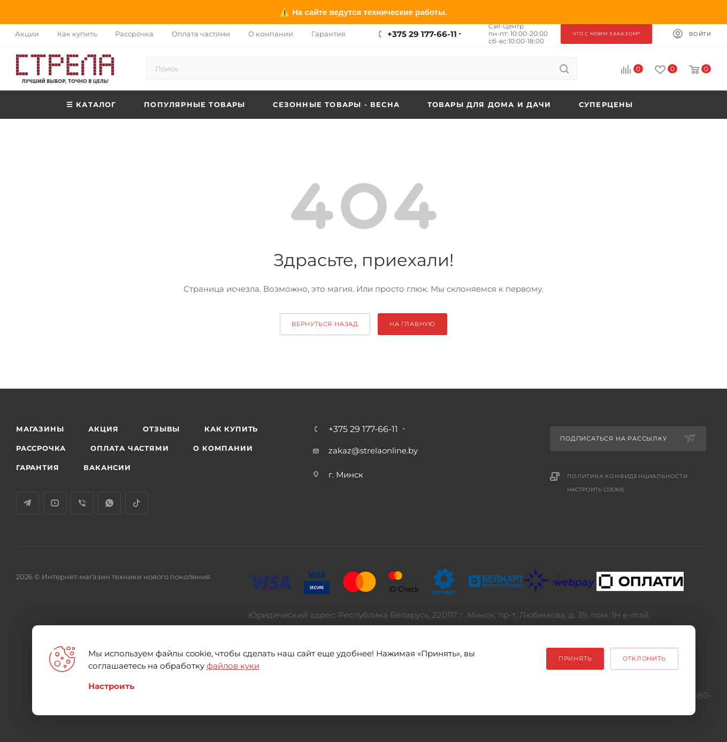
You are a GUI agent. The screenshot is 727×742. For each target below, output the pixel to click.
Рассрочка (41, 448)
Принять (575, 658)
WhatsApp (109, 502)
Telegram (27, 502)
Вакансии (107, 467)
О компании (222, 448)
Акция (103, 429)
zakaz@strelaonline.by (373, 450)
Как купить (231, 429)
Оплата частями (129, 448)
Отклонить (644, 658)
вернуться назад (325, 324)
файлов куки (232, 666)
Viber (82, 502)
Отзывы (161, 429)
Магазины (40, 429)
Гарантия (37, 467)
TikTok (136, 502)
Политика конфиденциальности (627, 476)
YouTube (54, 502)
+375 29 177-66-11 (422, 34)
